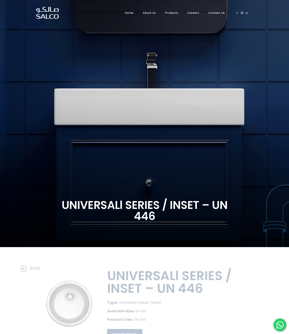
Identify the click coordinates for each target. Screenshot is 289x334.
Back (27, 268)
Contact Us (216, 13)
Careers (193, 13)
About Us (149, 13)
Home (129, 13)
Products (171, 13)
